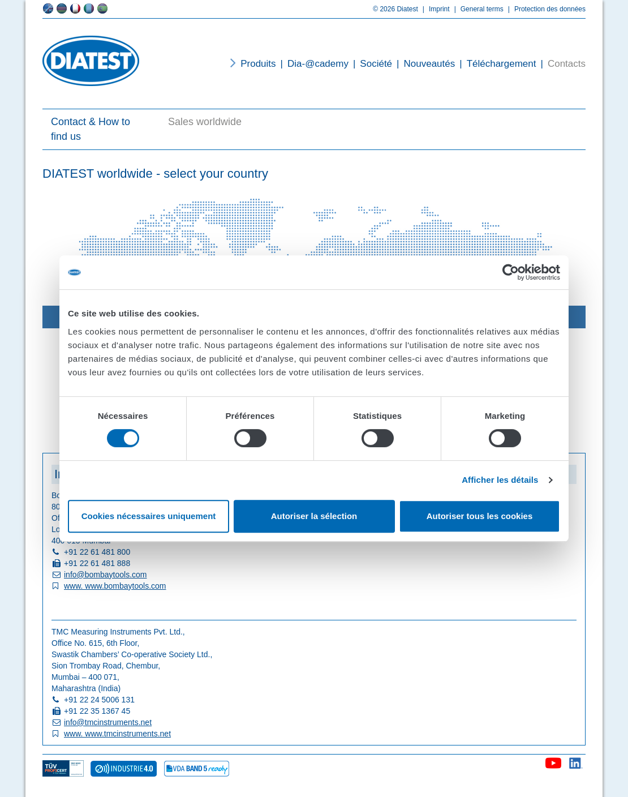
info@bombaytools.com (105, 574)
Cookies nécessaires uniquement (148, 516)
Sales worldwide (205, 121)
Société (370, 63)
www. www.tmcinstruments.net (117, 733)
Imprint (434, 9)
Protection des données (545, 9)
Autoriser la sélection (314, 516)
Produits (258, 63)
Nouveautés (423, 63)
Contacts (561, 63)
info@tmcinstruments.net (108, 722)
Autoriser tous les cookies (480, 516)
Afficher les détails (500, 480)
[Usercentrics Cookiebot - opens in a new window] (510, 272)
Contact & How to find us (90, 129)
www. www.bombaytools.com (115, 585)
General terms (477, 9)
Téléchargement (495, 63)
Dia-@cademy (312, 63)
